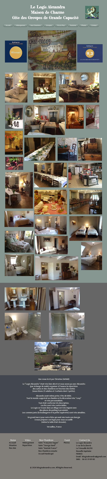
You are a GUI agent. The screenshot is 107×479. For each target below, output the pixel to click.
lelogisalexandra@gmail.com (94, 456)
